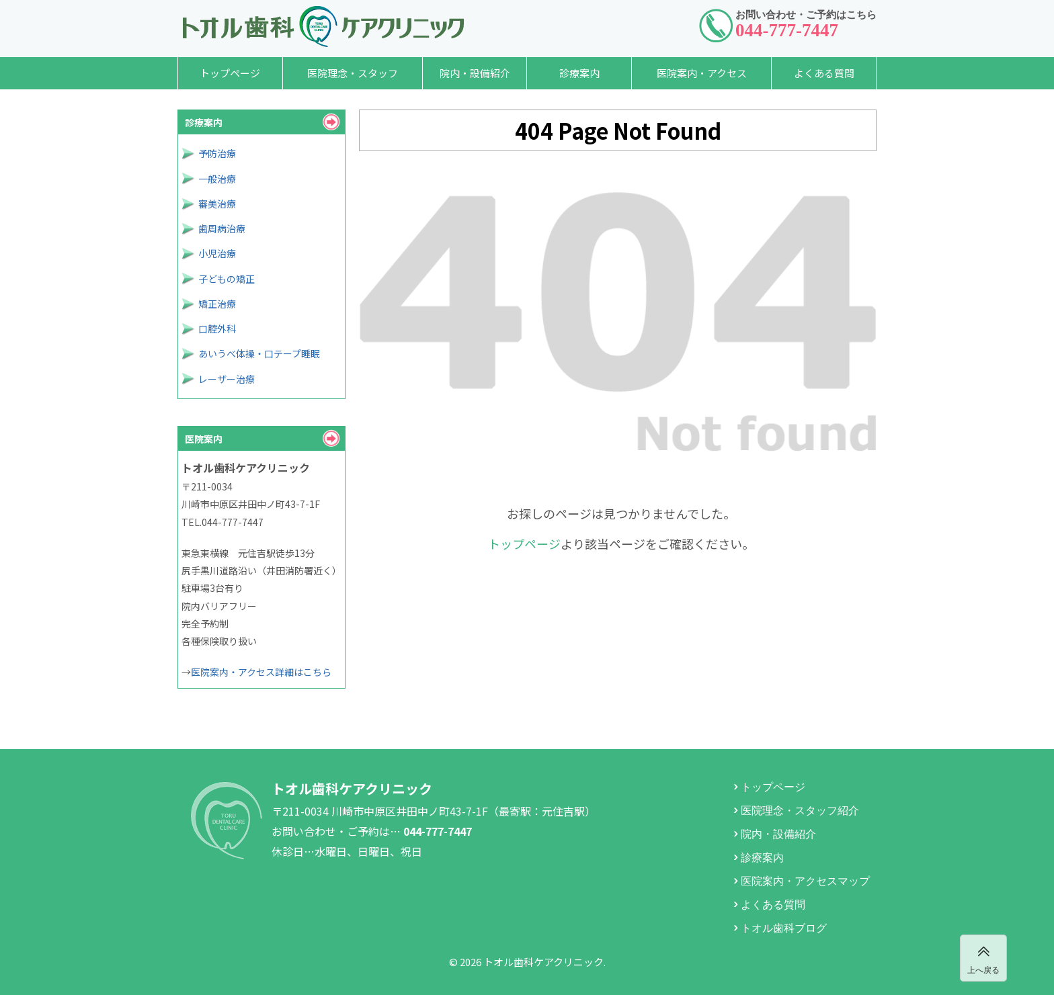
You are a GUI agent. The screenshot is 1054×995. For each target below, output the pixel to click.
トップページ (230, 73)
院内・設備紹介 (475, 73)
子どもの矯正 (226, 279)
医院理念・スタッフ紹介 (800, 809)
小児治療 (217, 253)
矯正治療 (217, 303)
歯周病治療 (221, 228)
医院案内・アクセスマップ (805, 880)
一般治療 (217, 178)
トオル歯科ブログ (784, 927)
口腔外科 (217, 328)
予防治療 (217, 153)
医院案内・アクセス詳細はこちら (261, 672)
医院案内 (203, 438)
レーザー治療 (226, 379)
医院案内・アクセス (702, 73)
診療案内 (579, 73)
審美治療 (217, 203)
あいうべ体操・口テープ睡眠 (259, 353)
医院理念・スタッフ (352, 73)
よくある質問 (824, 73)
